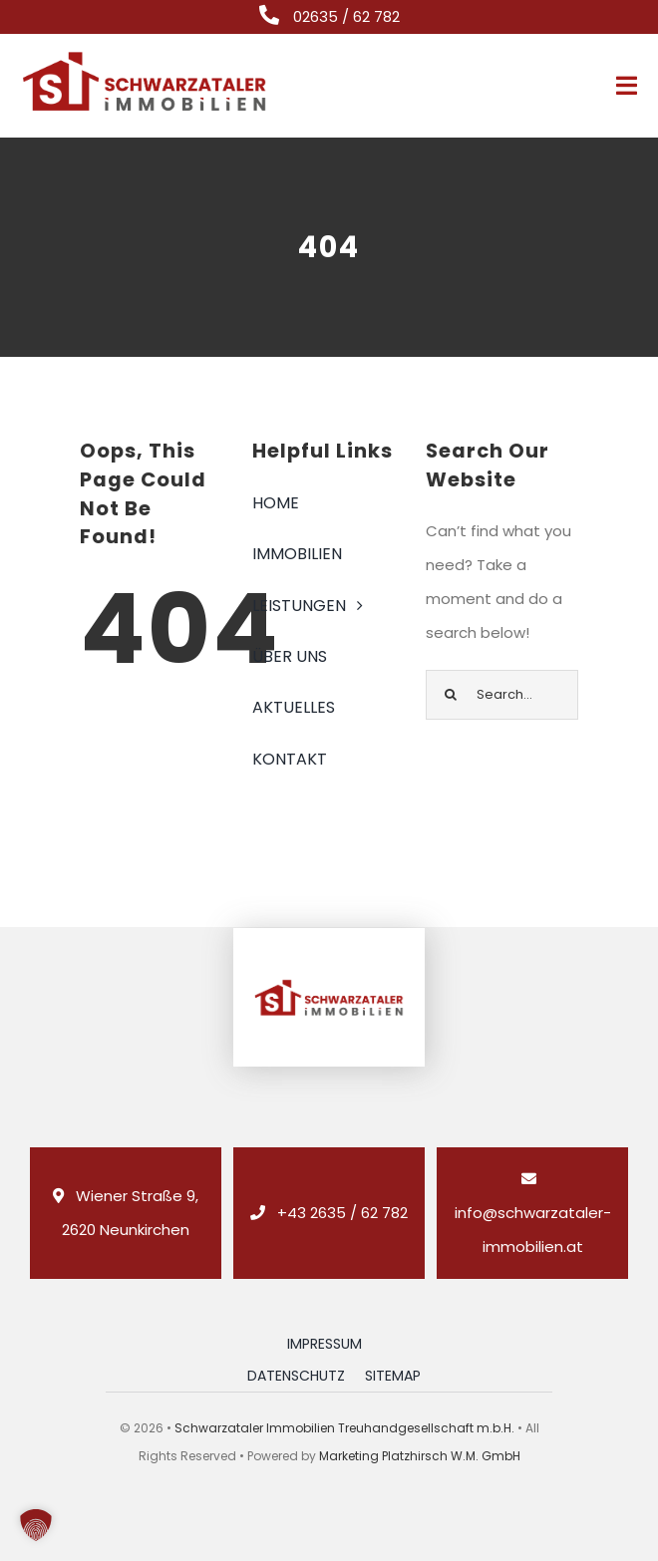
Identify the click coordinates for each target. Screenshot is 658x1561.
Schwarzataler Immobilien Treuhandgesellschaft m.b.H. (344, 1427)
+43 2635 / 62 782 (342, 1212)
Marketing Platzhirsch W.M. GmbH (419, 1455)
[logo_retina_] (144, 56)
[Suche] (451, 695)
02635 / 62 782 (346, 16)
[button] (36, 1525)
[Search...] (502, 695)
